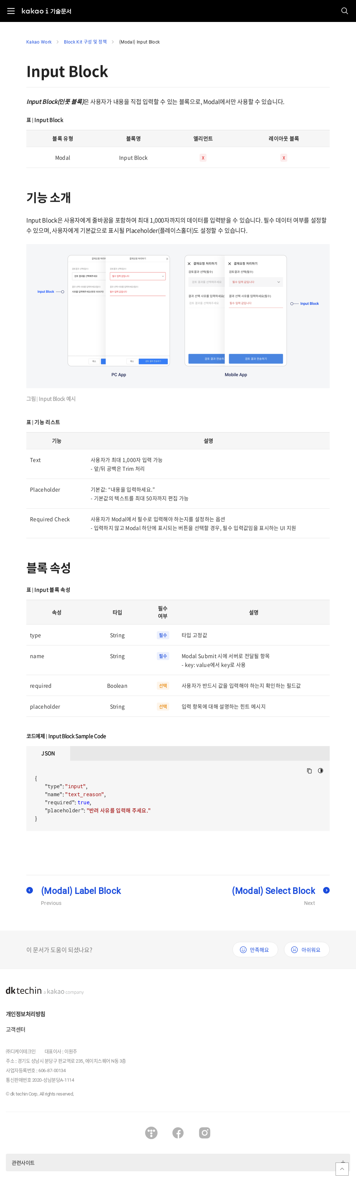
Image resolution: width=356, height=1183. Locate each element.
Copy (309, 771)
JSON (48, 753)
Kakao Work (39, 41)
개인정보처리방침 (25, 1014)
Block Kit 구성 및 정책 (85, 41)
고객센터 (16, 1029)
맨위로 (342, 1169)
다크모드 (320, 770)
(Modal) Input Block (139, 41)
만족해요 (259, 949)
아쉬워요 (311, 949)
